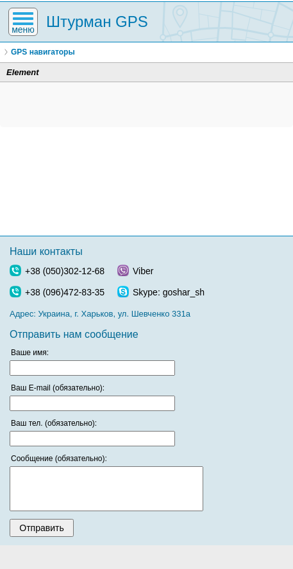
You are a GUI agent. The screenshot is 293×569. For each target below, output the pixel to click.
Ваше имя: (30, 352)
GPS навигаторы (43, 52)
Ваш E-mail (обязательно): (58, 387)
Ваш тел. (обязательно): (54, 423)
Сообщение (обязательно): (59, 458)
